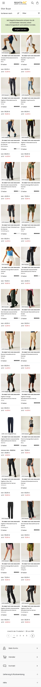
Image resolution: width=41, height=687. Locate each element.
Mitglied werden (21, 29)
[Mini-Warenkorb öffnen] (37, 3)
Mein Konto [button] (13, 648)
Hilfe (5, 682)
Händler (12, 657)
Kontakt (12, 666)
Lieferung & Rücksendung (13, 674)
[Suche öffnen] (32, 3)
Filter (24, 13)
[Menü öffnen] (3, 3)
